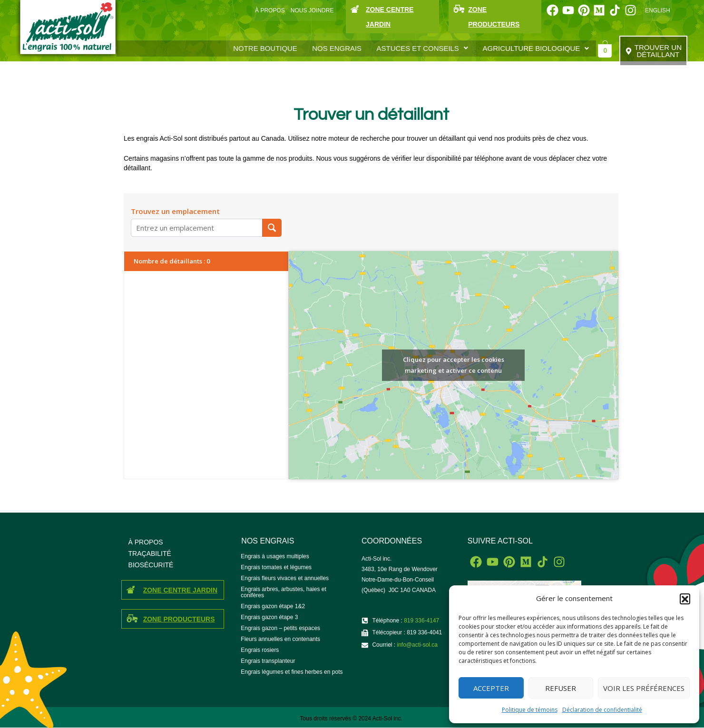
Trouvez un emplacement (175, 211)
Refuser (560, 688)
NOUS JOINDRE (312, 10)
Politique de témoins (529, 710)
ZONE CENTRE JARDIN (180, 590)
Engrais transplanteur (268, 661)
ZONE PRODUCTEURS (179, 619)
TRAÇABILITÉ (149, 553)
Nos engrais (337, 48)
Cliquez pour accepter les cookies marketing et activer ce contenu (453, 365)
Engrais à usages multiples (275, 556)
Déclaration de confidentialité (602, 710)
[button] (685, 598)
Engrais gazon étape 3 (269, 617)
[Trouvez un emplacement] (272, 228)
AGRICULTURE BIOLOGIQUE (536, 48)
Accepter (491, 688)
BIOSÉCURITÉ (151, 565)
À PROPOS (270, 10)
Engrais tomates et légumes (276, 567)
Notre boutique (266, 48)
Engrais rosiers (260, 650)
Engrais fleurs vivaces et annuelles (285, 578)
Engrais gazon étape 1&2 (273, 606)
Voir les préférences (643, 688)
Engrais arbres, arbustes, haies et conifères (283, 592)
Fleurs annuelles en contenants (280, 639)
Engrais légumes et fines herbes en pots (291, 672)
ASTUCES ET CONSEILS (423, 48)
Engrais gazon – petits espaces (280, 628)
